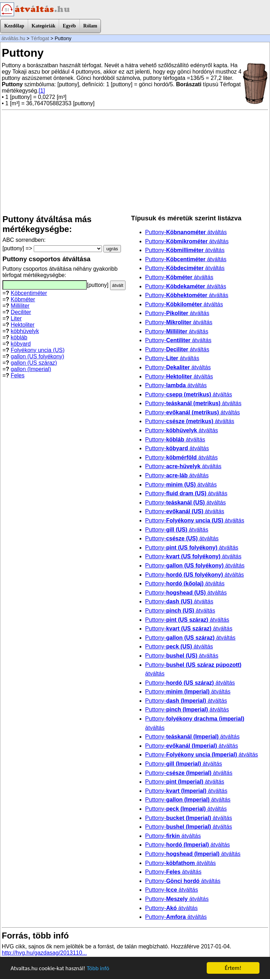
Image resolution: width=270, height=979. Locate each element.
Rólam (90, 26)
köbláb (19, 337)
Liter (16, 318)
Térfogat (40, 38)
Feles (18, 375)
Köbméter (23, 299)
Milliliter (20, 306)
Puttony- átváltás (186, 232)
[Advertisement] (135, 162)
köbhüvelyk (25, 331)
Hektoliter (23, 325)
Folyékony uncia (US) (38, 350)
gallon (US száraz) (34, 363)
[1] (42, 91)
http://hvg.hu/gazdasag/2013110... (44, 953)
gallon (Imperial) (31, 369)
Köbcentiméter (29, 293)
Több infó (98, 968)
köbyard (21, 344)
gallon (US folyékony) (37, 356)
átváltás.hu (13, 38)
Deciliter (21, 312)
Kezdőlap (14, 26)
